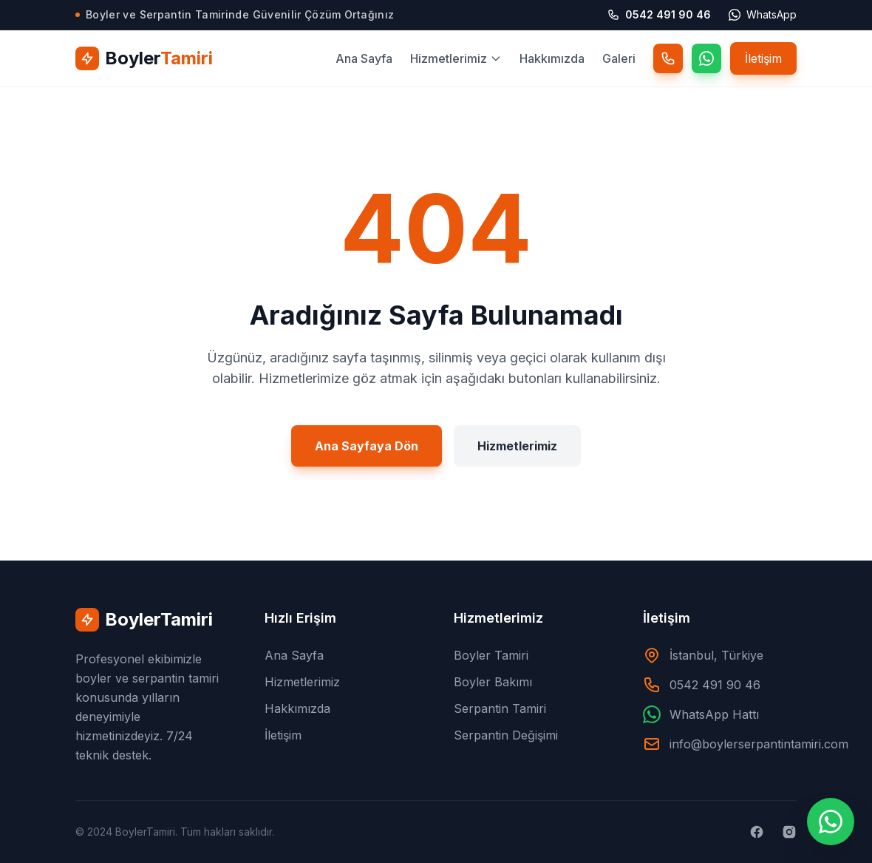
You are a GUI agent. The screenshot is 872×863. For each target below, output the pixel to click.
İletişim (763, 58)
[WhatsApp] (706, 58)
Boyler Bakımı (493, 681)
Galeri (619, 58)
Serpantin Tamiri (500, 708)
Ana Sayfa (363, 58)
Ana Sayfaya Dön (366, 449)
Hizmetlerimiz (456, 58)
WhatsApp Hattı (714, 714)
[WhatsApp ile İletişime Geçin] (830, 821)
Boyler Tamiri (491, 655)
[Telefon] (668, 58)
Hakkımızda (552, 58)
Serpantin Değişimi (506, 735)
